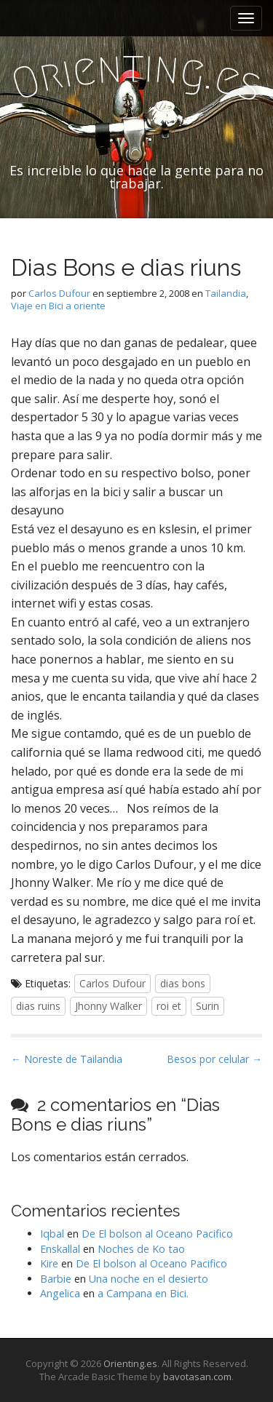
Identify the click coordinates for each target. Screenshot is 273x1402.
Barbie (55, 1279)
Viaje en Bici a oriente (58, 305)
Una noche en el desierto (148, 1279)
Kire (49, 1263)
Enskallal (60, 1249)
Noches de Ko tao (141, 1249)
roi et (169, 1006)
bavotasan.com (197, 1376)
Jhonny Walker (108, 1006)
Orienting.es (130, 1363)
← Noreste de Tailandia (66, 1059)
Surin (207, 1006)
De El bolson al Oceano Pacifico (157, 1233)
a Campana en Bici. (143, 1293)
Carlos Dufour (59, 293)
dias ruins (38, 1006)
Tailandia (225, 293)
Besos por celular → (214, 1059)
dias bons (182, 983)
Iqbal (52, 1233)
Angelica (60, 1293)
